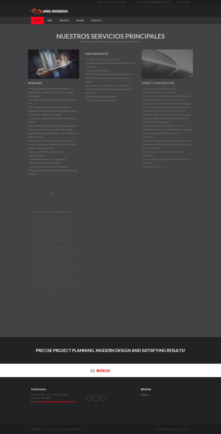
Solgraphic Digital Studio (179, 429)
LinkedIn (187, 11)
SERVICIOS (64, 20)
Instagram (182, 11)
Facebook (176, 11)
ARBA (49, 20)
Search (187, 20)
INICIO (37, 20)
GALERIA (80, 20)
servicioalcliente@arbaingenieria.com (155, 2)
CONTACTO (96, 20)
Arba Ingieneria (50, 429)
